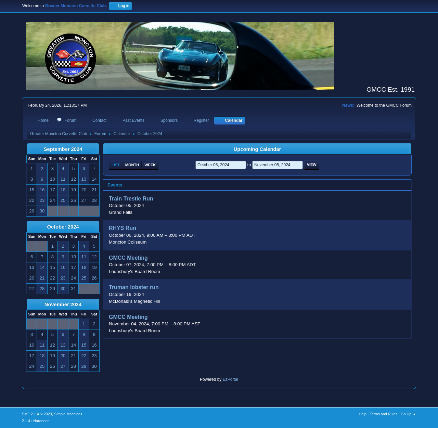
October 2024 (63, 227)
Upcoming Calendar (257, 149)
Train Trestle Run (131, 199)
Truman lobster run (134, 287)
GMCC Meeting (128, 258)
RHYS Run (122, 228)
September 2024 (63, 149)
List (116, 165)
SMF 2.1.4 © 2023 (37, 414)
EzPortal (230, 379)
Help (362, 414)
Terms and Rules (384, 414)
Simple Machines (68, 414)
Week (150, 165)
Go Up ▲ (408, 414)
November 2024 (62, 304)
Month (132, 165)
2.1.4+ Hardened (36, 421)
